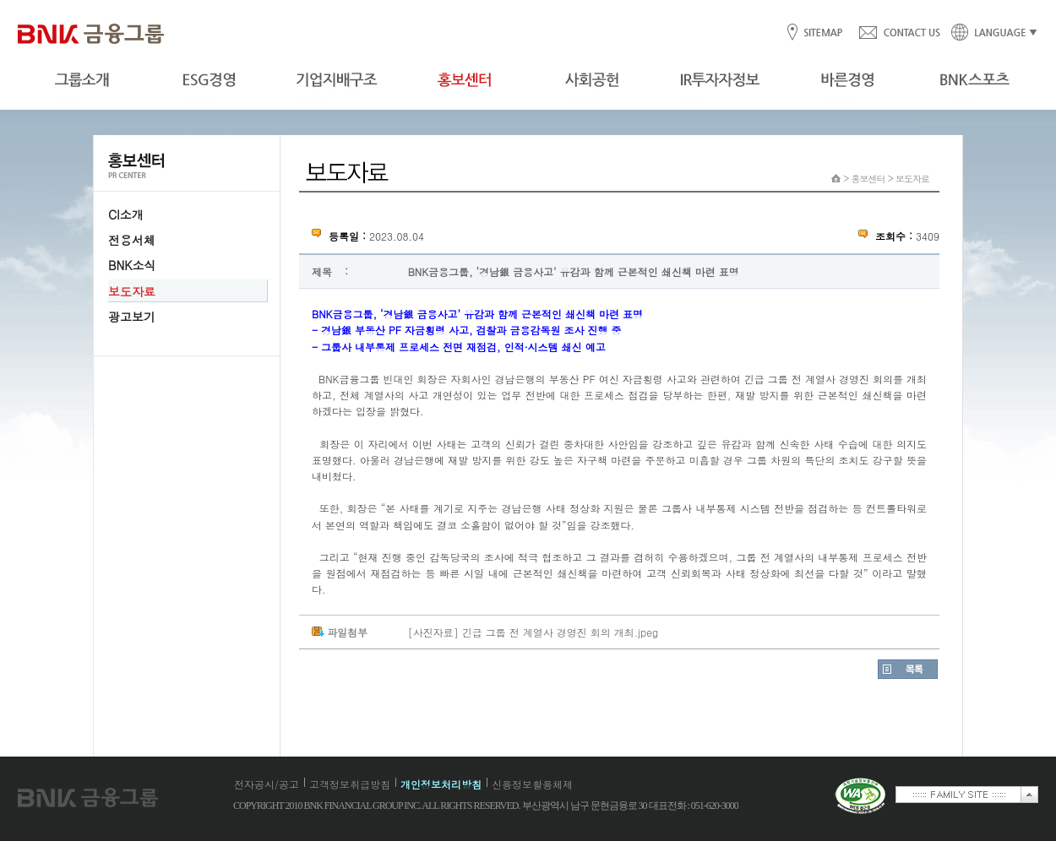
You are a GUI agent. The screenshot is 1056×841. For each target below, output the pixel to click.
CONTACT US (898, 33)
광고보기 (131, 316)
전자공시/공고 (266, 784)
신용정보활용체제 (532, 784)
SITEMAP (822, 33)
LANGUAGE (989, 33)
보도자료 (131, 291)
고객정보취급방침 (349, 784)
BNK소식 (131, 265)
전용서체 (131, 239)
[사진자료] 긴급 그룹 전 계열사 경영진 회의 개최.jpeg (533, 632)
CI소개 (126, 214)
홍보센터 (868, 178)
